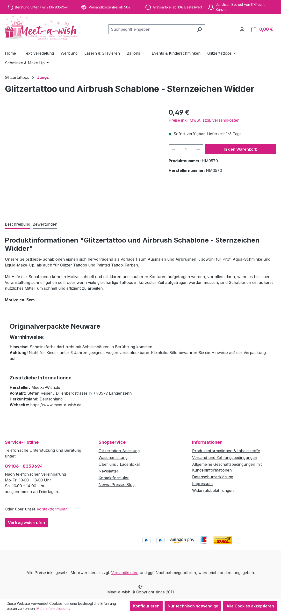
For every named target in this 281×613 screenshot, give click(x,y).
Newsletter (108, 471)
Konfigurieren (146, 606)
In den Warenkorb (241, 149)
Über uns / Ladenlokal (119, 464)
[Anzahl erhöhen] (198, 149)
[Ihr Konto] (242, 29)
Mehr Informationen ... (53, 608)
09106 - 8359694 (24, 466)
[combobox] (151, 29)
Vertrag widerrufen (26, 522)
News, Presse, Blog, (117, 484)
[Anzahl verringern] (174, 149)
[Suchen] (199, 29)
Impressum (202, 483)
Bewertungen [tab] (45, 224)
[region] (82, 159)
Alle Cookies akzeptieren (250, 606)
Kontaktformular (52, 509)
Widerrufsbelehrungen (213, 490)
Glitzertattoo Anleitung (119, 450)
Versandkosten (124, 572)
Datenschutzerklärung (212, 476)
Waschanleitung (113, 457)
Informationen (207, 442)
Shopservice (112, 442)
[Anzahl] (186, 149)
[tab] (17, 224)
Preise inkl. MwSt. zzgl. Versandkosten (204, 120)
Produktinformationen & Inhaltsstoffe (226, 450)
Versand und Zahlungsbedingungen (224, 457)
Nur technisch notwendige (193, 606)
